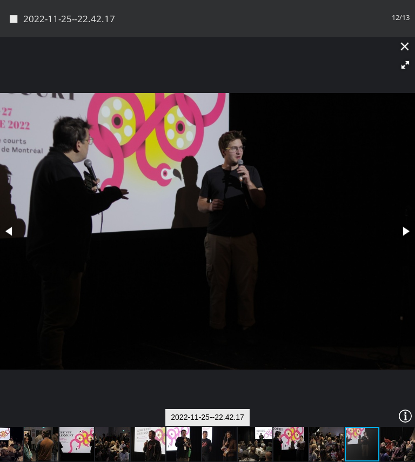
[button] (405, 28)
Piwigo (226, 449)
